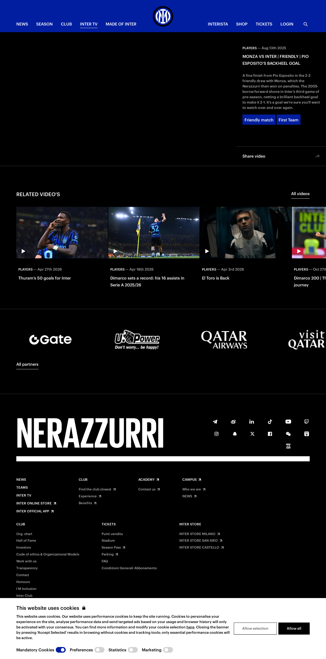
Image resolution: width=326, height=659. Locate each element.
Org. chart (24, 534)
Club (83, 480)
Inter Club (24, 596)
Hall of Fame (26, 541)
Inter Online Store (34, 503)
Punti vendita (112, 534)
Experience (88, 496)
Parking (108, 554)
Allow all (294, 628)
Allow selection (255, 628)
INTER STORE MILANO (197, 534)
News (21, 480)
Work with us (26, 561)
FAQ (105, 561)
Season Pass (111, 548)
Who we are (191, 489)
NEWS (22, 24)
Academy (146, 480)
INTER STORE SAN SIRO (198, 541)
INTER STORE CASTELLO (199, 548)
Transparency (27, 568)
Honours (23, 582)
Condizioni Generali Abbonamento (129, 568)
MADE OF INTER (121, 24)
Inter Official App (32, 511)
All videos (300, 193)
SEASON (44, 24)
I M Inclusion (26, 589)
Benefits (85, 503)
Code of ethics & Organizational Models (47, 554)
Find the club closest (95, 489)
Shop (242, 24)
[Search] (306, 24)
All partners (27, 364)
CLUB (66, 24)
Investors (23, 548)
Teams (22, 488)
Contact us (146, 489)
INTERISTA (218, 24)
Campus (189, 480)
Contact (22, 575)
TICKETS (264, 24)
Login (286, 24)
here (190, 627)
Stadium (108, 541)
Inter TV (89, 24)
